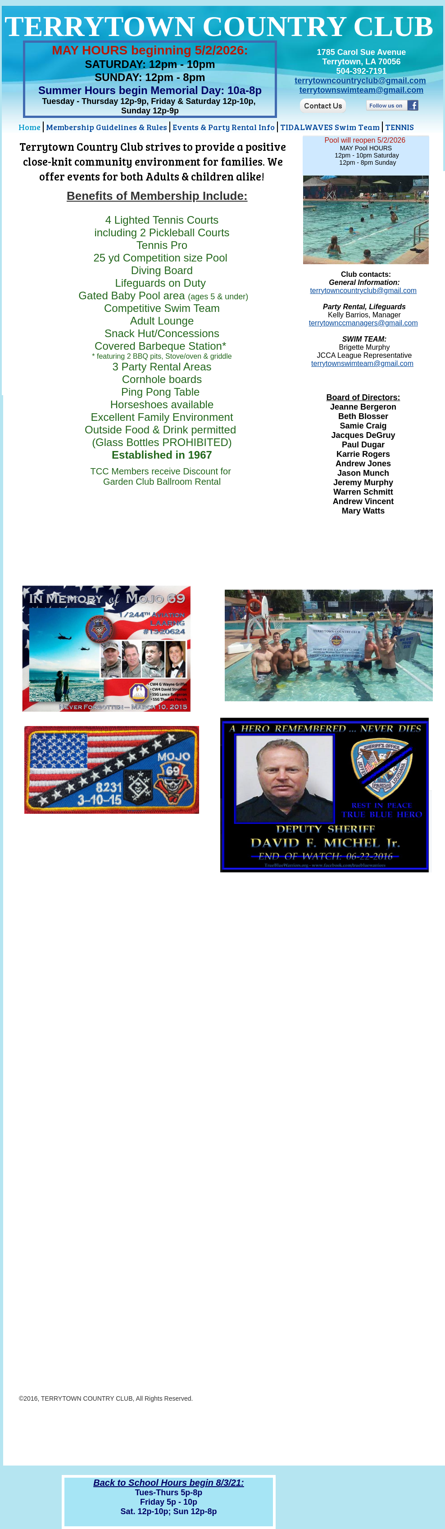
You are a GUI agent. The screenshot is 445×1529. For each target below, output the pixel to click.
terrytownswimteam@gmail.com (362, 90)
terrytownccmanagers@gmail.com (363, 323)
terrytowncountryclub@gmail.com (360, 80)
